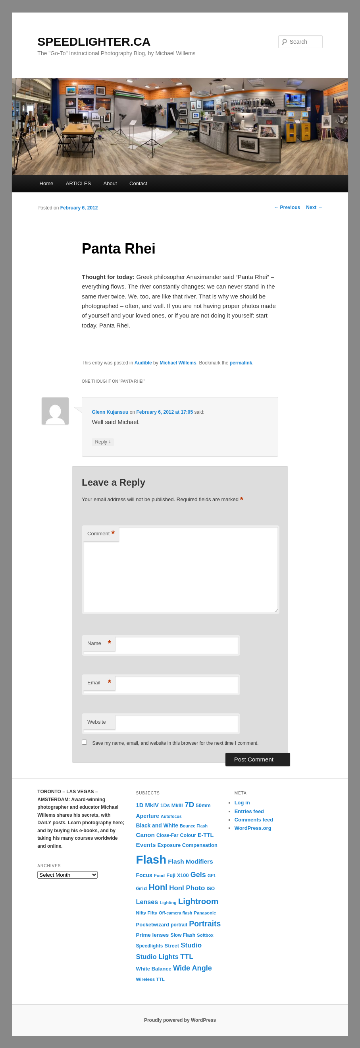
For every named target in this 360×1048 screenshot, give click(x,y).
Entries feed (249, 811)
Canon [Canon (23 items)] (145, 834)
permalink (241, 363)
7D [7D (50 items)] (189, 804)
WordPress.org (253, 828)
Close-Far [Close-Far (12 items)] (167, 835)
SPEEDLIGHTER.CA (93, 41)
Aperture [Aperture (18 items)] (147, 816)
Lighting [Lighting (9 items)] (168, 902)
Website (96, 722)
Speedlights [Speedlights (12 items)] (149, 946)
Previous (287, 207)
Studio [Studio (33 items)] (191, 945)
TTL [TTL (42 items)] (186, 956)
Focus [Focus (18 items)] (144, 875)
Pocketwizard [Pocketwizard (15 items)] (152, 925)
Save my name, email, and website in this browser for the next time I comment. (175, 743)
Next (314, 207)
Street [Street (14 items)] (172, 946)
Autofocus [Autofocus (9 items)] (171, 816)
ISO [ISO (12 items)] (211, 888)
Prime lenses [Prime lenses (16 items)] (152, 935)
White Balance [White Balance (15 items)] (153, 969)
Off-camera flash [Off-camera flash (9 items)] (175, 912)
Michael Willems (178, 363)
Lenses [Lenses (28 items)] (147, 901)
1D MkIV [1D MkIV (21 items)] (147, 805)
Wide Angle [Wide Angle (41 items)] (192, 968)
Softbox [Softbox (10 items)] (205, 935)
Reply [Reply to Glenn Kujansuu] (103, 442)
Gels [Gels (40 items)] (198, 875)
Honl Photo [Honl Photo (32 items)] (187, 888)
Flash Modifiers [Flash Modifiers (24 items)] (190, 861)
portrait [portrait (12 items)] (179, 925)
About (110, 183)
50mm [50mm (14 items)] (203, 805)
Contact (138, 183)
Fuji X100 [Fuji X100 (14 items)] (177, 875)
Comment (101, 534)
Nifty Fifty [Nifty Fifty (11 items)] (147, 912)
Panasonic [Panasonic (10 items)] (205, 912)
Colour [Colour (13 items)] (188, 835)
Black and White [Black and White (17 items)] (157, 826)
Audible (143, 363)
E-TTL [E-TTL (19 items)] (206, 835)
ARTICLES (78, 183)
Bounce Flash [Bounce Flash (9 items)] (194, 825)
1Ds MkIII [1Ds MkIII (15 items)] (171, 805)
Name (99, 643)
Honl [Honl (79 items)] (157, 887)
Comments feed (254, 820)
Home (47, 183)
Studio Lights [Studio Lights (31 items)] (157, 957)
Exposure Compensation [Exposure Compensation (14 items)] (188, 845)
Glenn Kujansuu (110, 412)
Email (99, 683)
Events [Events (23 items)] (146, 844)
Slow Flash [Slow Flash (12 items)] (183, 935)
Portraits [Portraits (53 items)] (205, 923)
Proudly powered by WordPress (180, 1020)
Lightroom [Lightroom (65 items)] (198, 901)
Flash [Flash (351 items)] (151, 859)
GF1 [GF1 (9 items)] (212, 875)
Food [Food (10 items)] (159, 875)
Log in (242, 803)
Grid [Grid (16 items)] (141, 888)
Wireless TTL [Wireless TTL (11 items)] (150, 979)
